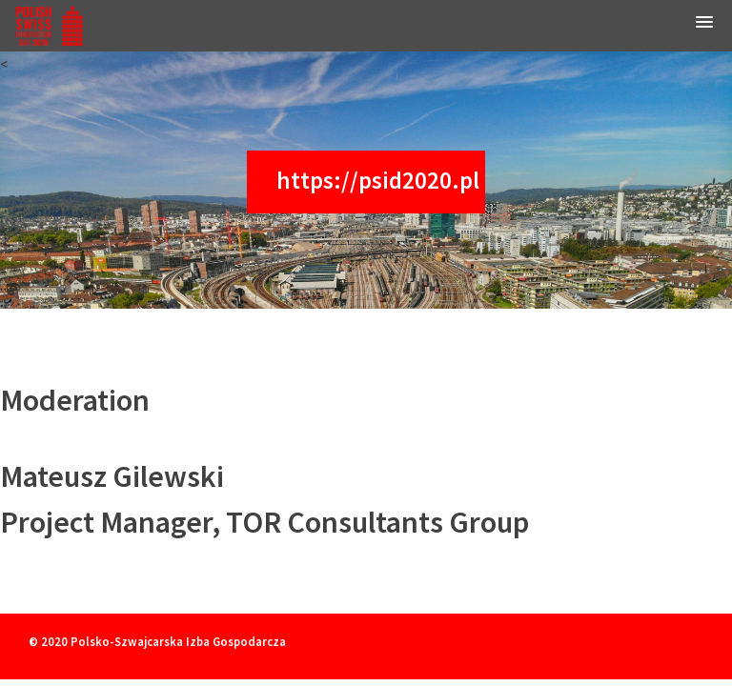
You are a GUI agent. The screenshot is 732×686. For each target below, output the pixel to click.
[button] (704, 25)
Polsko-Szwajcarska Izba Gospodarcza (178, 641)
